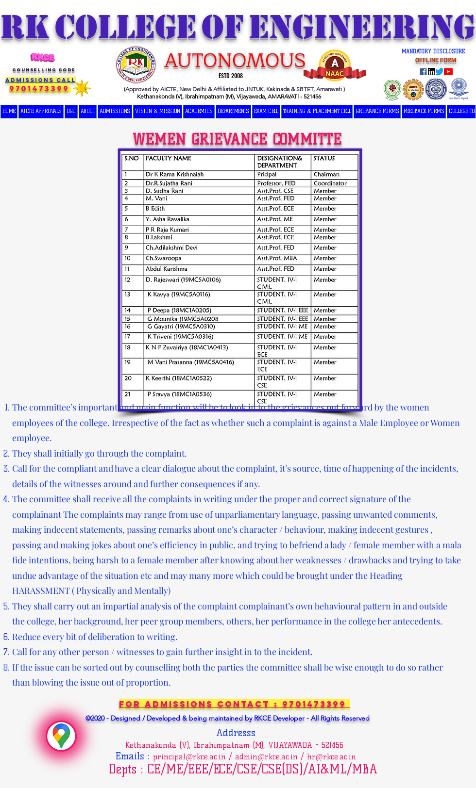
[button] (71, 111)
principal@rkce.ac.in (189, 756)
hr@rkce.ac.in (331, 756)
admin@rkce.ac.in (266, 756)
